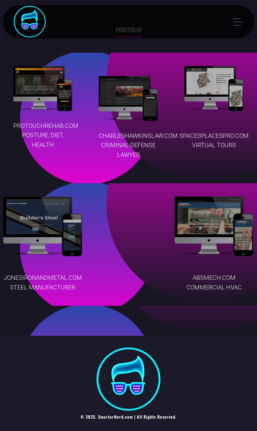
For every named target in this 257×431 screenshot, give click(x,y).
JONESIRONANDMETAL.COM (43, 277)
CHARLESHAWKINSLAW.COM (138, 135)
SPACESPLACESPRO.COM (214, 135)
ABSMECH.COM (214, 277)
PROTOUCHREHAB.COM (45, 125)
